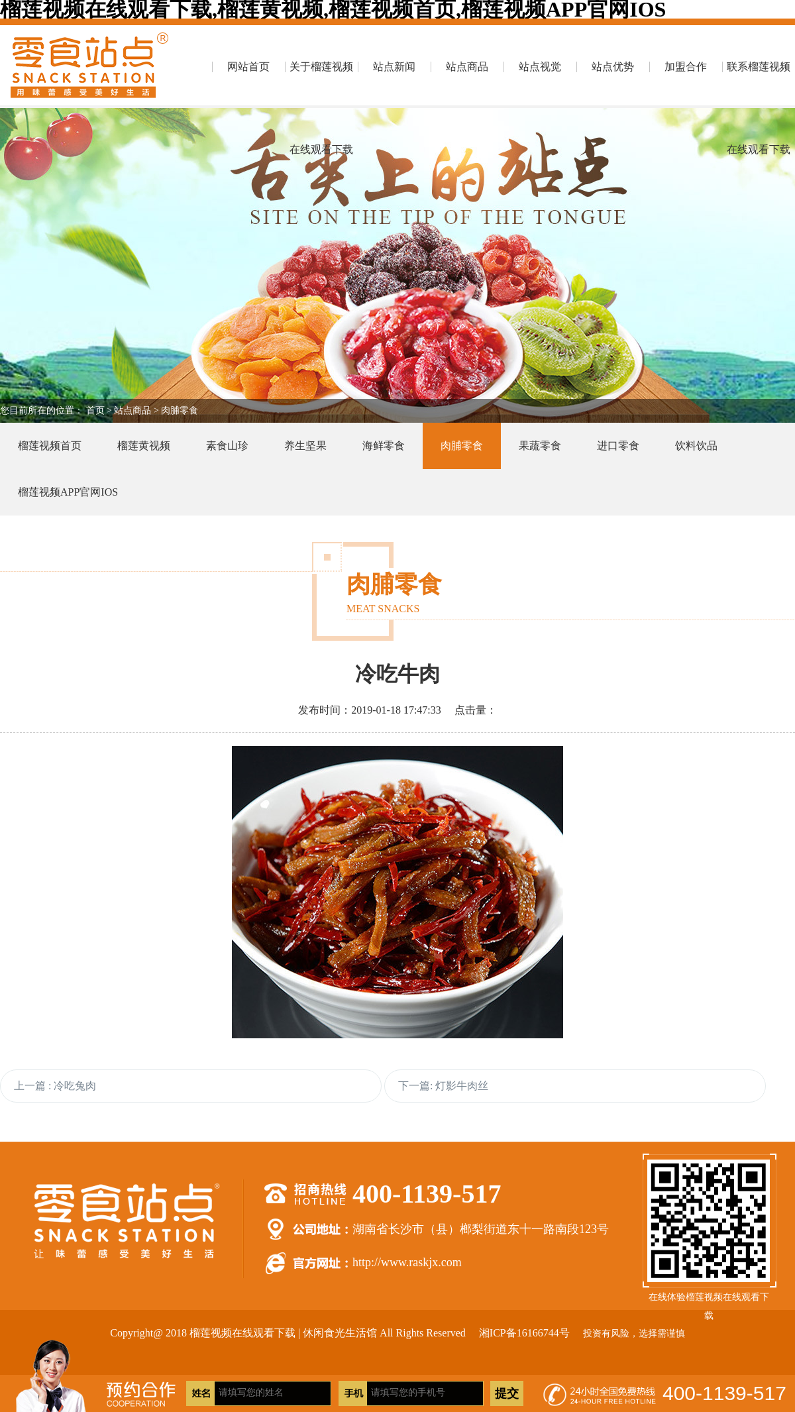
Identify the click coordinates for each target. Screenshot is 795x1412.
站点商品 (467, 66)
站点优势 (613, 66)
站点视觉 (540, 66)
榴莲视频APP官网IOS (68, 492)
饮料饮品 (696, 445)
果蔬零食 (540, 445)
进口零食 (618, 445)
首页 (95, 410)
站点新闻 (394, 66)
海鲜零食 (383, 445)
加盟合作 (685, 66)
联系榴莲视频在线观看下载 (758, 84)
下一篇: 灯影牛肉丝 (443, 1085)
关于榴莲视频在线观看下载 (321, 84)
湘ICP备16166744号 (524, 1332)
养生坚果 (305, 445)
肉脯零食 (179, 410)
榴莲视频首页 (49, 445)
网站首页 (248, 66)
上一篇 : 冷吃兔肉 (55, 1085)
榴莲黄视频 (143, 445)
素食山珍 (227, 445)
